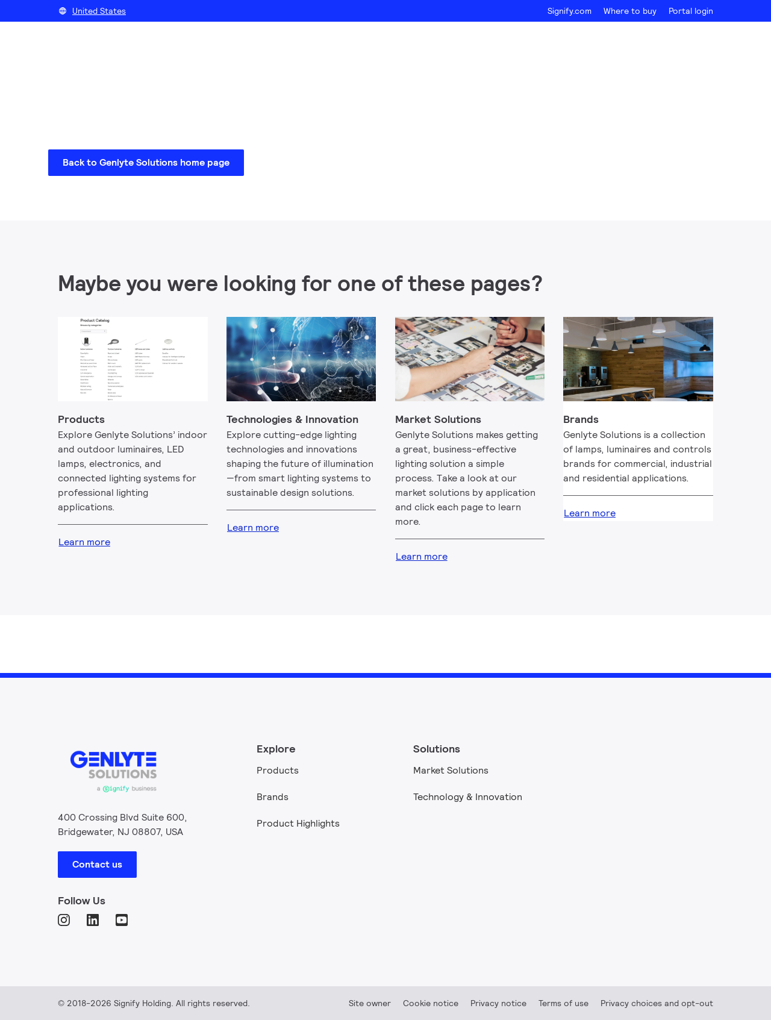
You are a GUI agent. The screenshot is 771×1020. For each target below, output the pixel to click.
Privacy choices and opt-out (657, 1003)
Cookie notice (430, 1003)
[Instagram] (65, 921)
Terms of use (563, 1003)
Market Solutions (451, 770)
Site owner (370, 1003)
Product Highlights (298, 823)
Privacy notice (498, 1003)
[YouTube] (123, 921)
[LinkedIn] (94, 921)
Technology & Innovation (467, 796)
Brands (273, 796)
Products (278, 770)
